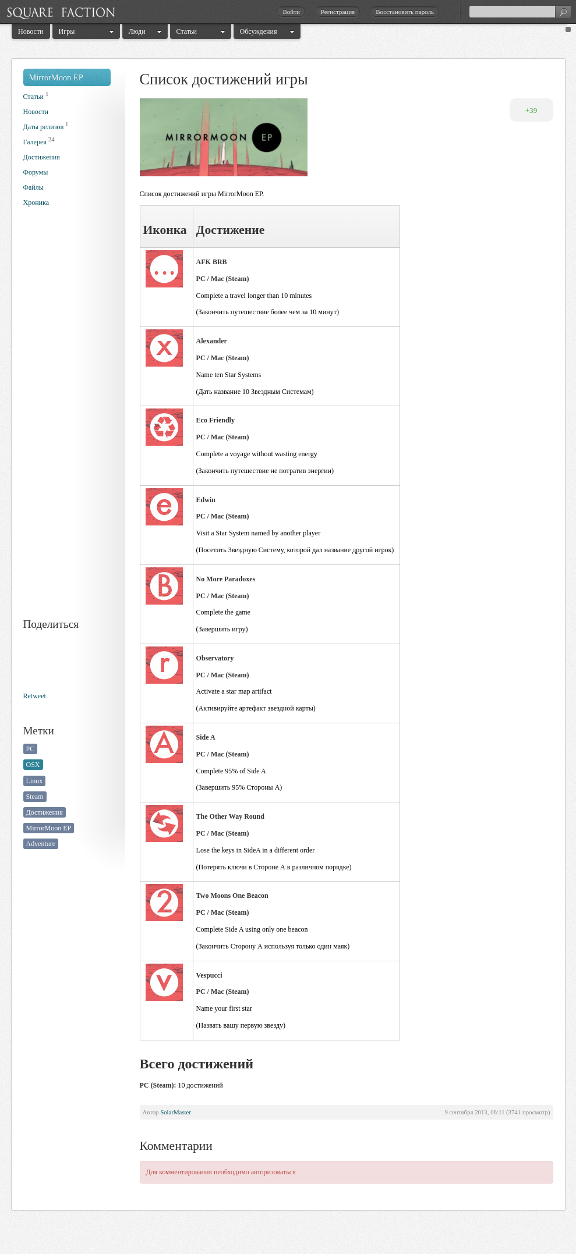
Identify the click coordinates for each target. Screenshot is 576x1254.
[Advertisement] (69, 421)
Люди (137, 31)
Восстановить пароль (405, 11)
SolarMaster (175, 1112)
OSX (33, 765)
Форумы (35, 172)
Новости (31, 31)
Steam (35, 797)
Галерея (35, 142)
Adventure (41, 844)
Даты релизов (43, 127)
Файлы (33, 187)
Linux (34, 781)
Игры (67, 31)
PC (30, 749)
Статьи (186, 31)
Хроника (36, 202)
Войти (290, 11)
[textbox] (520, 11)
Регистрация (338, 11)
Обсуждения (258, 31)
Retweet (34, 696)
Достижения (41, 157)
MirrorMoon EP (56, 77)
